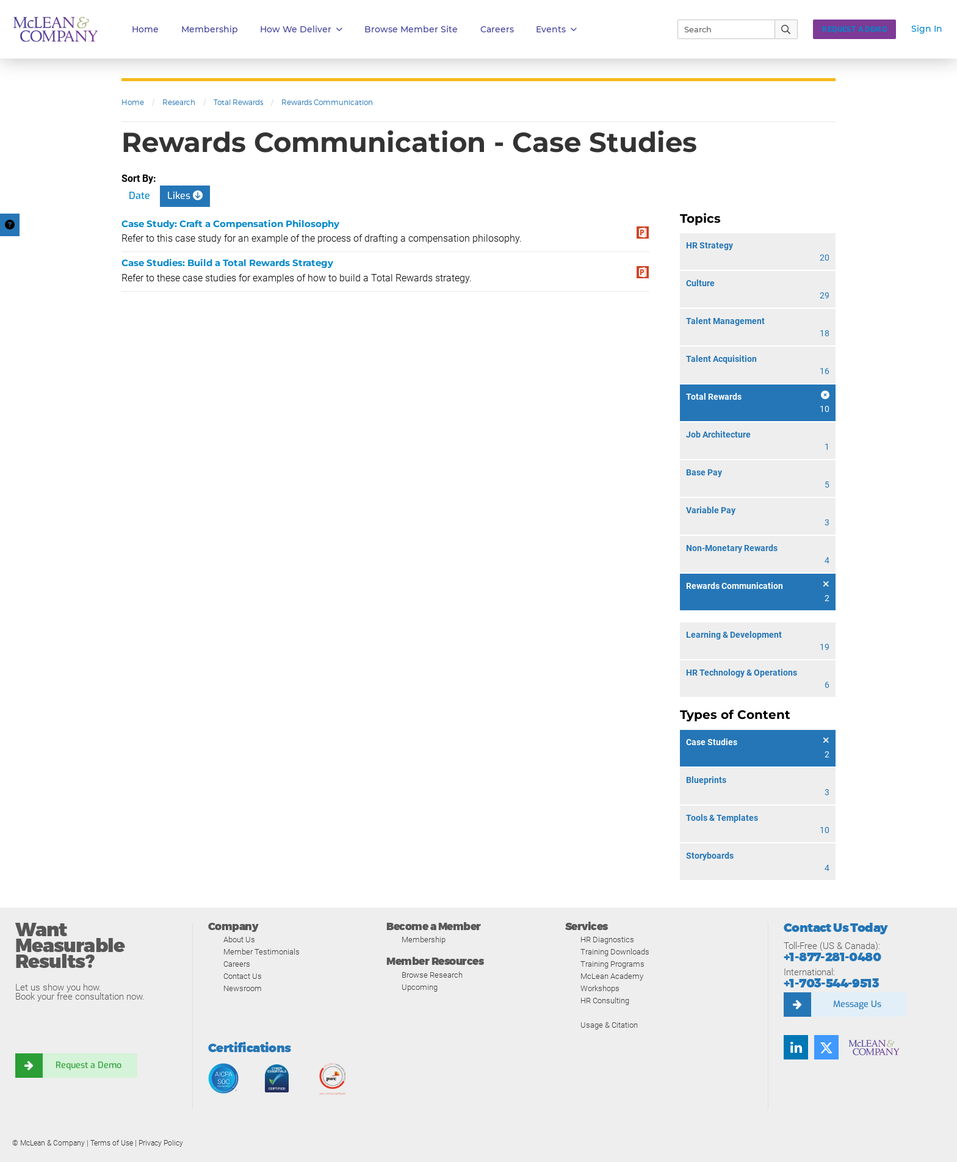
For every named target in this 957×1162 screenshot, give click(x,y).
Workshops (599, 988)
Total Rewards (238, 102)
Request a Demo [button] (854, 29)
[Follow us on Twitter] (826, 1047)
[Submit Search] (786, 29)
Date (139, 195)
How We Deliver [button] (301, 29)
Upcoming (420, 987)
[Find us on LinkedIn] (796, 1047)
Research (178, 102)
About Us (239, 939)
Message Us (857, 1004)
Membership (209, 29)
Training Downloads (614, 951)
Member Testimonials (261, 951)
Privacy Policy (161, 1143)
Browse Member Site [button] (411, 29)
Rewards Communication (327, 102)
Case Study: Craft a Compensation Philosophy (230, 223)
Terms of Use (111, 1143)
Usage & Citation (609, 1025)
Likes (185, 195)
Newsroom (242, 988)
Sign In (926, 28)
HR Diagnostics (607, 939)
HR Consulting (604, 1000)
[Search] (720, 29)
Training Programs (612, 964)
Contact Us (242, 976)
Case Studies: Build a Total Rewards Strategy (227, 263)
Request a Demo (88, 1065)
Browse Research (432, 975)
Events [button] (556, 29)
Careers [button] (497, 29)
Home (145, 29)
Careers (236, 964)
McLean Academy (611, 976)
